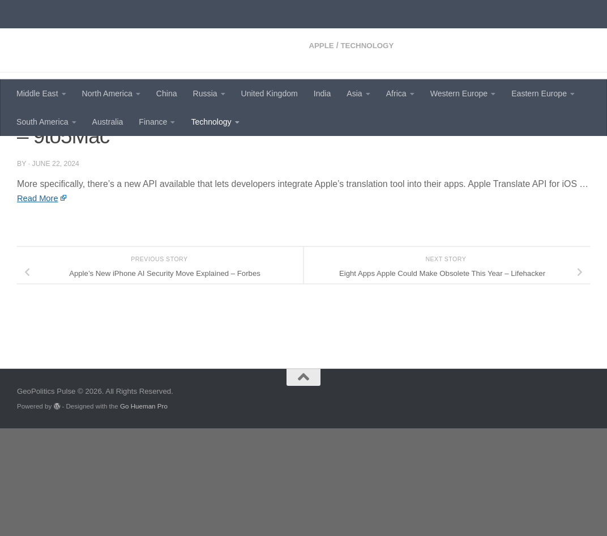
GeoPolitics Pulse (103, 37)
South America (42, 121)
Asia (354, 93)
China (166, 93)
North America (107, 93)
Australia (107, 121)
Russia (205, 93)
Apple (30, 153)
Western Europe (459, 93)
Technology (211, 121)
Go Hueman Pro (144, 513)
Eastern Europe (539, 93)
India (322, 93)
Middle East (37, 93)
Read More (39, 295)
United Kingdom (269, 93)
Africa (396, 93)
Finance (153, 121)
